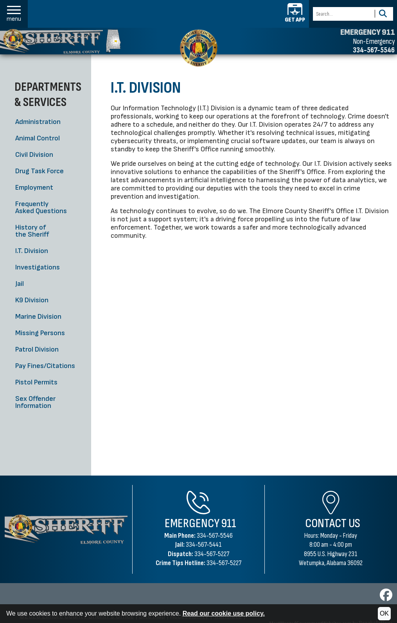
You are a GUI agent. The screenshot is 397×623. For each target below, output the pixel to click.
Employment (34, 187)
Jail (19, 284)
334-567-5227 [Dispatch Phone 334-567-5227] (211, 554)
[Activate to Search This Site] (382, 14)
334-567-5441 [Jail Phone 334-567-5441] (204, 544)
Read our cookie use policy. (224, 613)
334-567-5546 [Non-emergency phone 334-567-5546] (374, 50)
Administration (38, 122)
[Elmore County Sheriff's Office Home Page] (66, 529)
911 (228, 523)
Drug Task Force (39, 171)
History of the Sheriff (32, 231)
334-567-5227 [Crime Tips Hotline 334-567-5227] (224, 563)
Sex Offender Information (35, 402)
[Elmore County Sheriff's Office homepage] (60, 41)
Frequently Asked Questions (41, 207)
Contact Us (332, 523)
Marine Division (38, 316)
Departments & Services (47, 94)
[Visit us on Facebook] (386, 597)
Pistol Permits (36, 382)
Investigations (37, 267)
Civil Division (34, 155)
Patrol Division (37, 349)
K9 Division (32, 300)
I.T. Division (31, 251)
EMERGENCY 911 (367, 32)
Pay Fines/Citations (45, 366)
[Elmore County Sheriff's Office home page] (198, 47)
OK (384, 613)
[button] (14, 14)
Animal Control (37, 138)
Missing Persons (40, 333)
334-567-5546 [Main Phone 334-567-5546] (215, 535)
